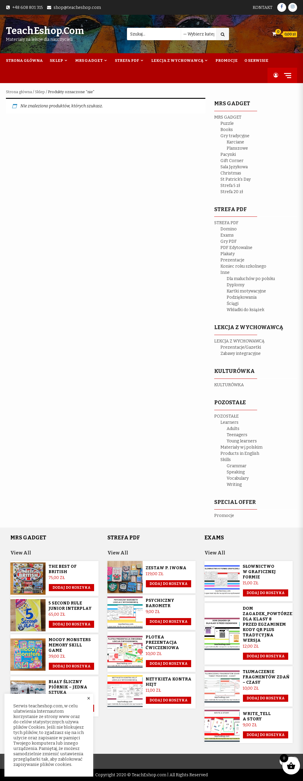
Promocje (226, 60)
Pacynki (228, 154)
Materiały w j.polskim (241, 447)
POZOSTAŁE (226, 416)
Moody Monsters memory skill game (70, 645)
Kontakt (263, 7)
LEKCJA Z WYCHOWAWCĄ (239, 341)
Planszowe (237, 148)
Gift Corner (232, 160)
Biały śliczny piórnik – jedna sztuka (68, 687)
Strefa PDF (127, 60)
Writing (234, 484)
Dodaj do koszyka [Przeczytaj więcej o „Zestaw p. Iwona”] (168, 584)
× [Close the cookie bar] (88, 698)
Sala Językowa (234, 166)
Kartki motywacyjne (246, 291)
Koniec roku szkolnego (243, 266)
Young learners (242, 441)
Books (226, 129)
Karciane (235, 142)
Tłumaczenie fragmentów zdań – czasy (266, 677)
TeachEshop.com (45, 30)
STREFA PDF (226, 222)
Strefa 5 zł (230, 185)
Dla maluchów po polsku (251, 278)
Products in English (239, 453)
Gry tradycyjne (234, 135)
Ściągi (232, 303)
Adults (233, 428)
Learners (229, 422)
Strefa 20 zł (231, 191)
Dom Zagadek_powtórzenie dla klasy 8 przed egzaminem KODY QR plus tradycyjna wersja (271, 624)
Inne (225, 272)
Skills (225, 459)
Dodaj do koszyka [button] (71, 588)
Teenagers (237, 434)
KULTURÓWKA (229, 384)
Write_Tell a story (257, 716)
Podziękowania (242, 297)
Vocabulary (238, 478)
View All (20, 553)
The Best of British (63, 569)
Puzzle (227, 123)
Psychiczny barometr (160, 603)
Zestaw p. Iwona (166, 567)
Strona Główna (24, 60)
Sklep (56, 60)
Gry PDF (228, 241)
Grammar (236, 465)
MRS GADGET (227, 117)
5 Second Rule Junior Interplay (70, 606)
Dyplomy (235, 284)
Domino (228, 229)
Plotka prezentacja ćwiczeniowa (162, 642)
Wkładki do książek (245, 309)
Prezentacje (232, 260)
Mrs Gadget (89, 60)
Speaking (236, 472)
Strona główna (19, 92)
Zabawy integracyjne (240, 353)
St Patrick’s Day (235, 179)
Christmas (230, 173)
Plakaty (227, 253)
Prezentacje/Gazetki (240, 347)
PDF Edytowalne (236, 247)
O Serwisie (256, 60)
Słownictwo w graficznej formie (259, 572)
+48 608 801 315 (27, 7)
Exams (227, 235)
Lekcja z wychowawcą (177, 60)
